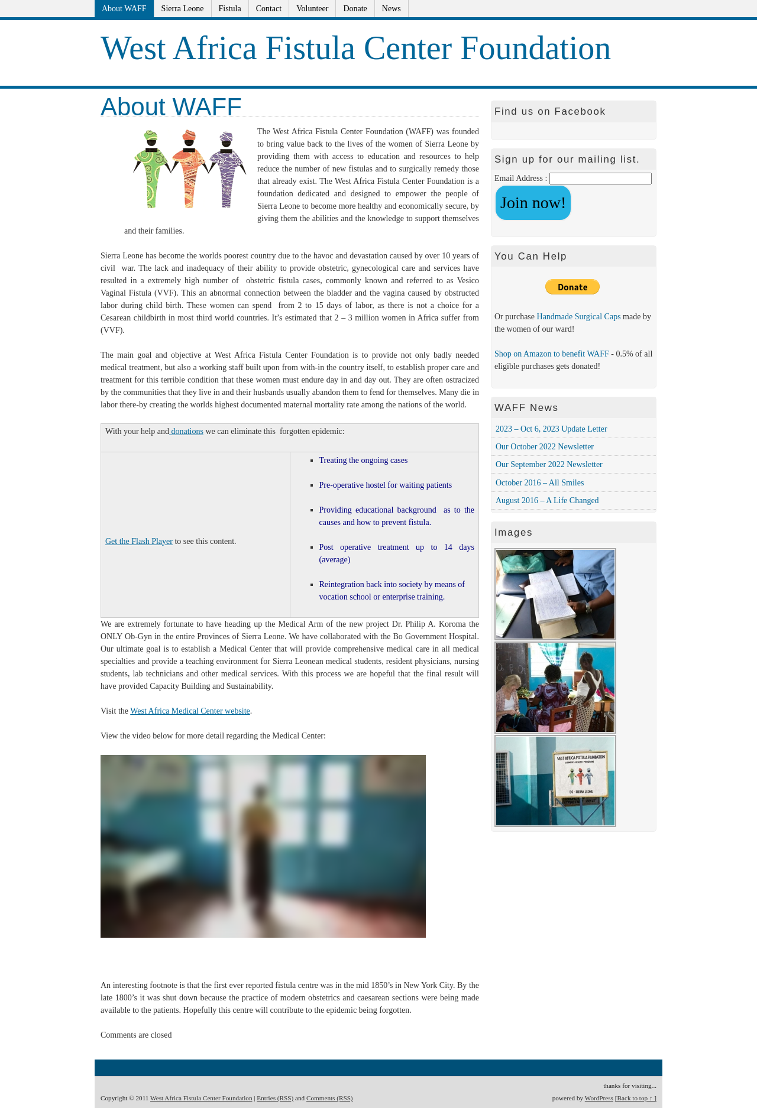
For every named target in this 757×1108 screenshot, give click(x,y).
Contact (269, 8)
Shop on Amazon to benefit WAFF (551, 353)
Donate (355, 8)
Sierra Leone (182, 8)
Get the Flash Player (139, 541)
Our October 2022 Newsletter (545, 446)
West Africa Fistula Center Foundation (356, 48)
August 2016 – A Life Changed (547, 500)
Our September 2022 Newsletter (549, 464)
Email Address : (520, 178)
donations (186, 431)
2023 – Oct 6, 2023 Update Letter (551, 429)
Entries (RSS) (275, 1097)
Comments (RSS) (329, 1097)
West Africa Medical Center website (190, 711)
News (391, 8)
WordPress (599, 1097)
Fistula (230, 8)
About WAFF (124, 8)
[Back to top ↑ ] (635, 1097)
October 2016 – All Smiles (540, 482)
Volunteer (312, 8)
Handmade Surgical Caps (580, 316)
